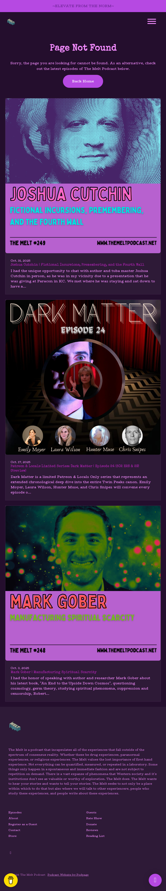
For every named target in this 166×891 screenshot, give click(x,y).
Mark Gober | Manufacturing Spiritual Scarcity (53, 672)
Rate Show (94, 818)
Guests (91, 812)
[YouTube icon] (10, 852)
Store (12, 836)
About (13, 818)
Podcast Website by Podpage (68, 875)
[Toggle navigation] (151, 22)
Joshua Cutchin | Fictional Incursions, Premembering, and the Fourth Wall (77, 265)
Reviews (92, 830)
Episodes (15, 812)
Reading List (95, 836)
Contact (14, 830)
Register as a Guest (22, 824)
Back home (83, 81)
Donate (91, 824)
